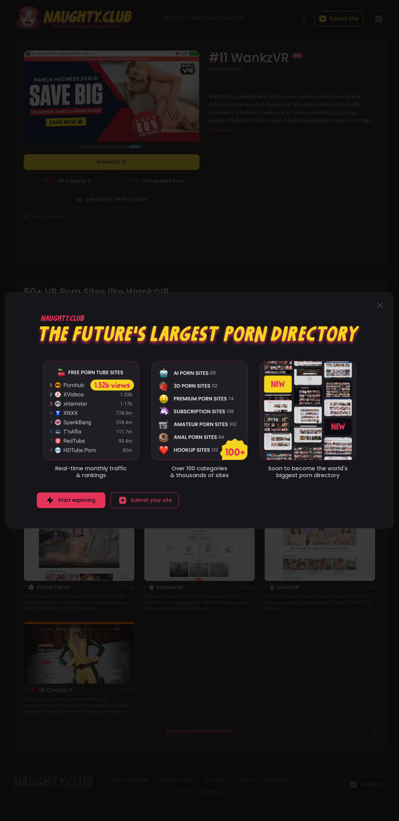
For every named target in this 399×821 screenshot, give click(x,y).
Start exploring (76, 500)
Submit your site (151, 500)
